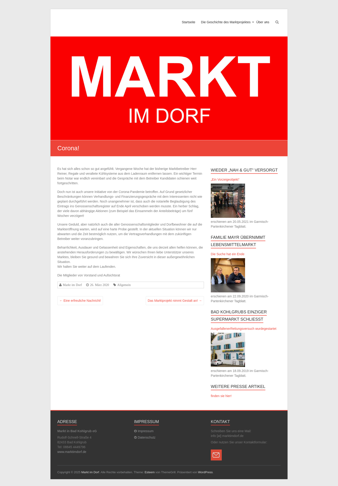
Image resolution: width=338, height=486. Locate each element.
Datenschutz (147, 437)
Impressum (145, 431)
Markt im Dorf (72, 284)
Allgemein (124, 284)
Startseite (188, 22)
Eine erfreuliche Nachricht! (80, 300)
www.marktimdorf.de (71, 452)
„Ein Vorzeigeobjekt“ (225, 179)
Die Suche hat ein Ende (227, 254)
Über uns (262, 22)
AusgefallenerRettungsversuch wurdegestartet (243, 328)
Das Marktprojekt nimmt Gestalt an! (175, 300)
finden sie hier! (221, 396)
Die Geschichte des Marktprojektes (226, 22)
